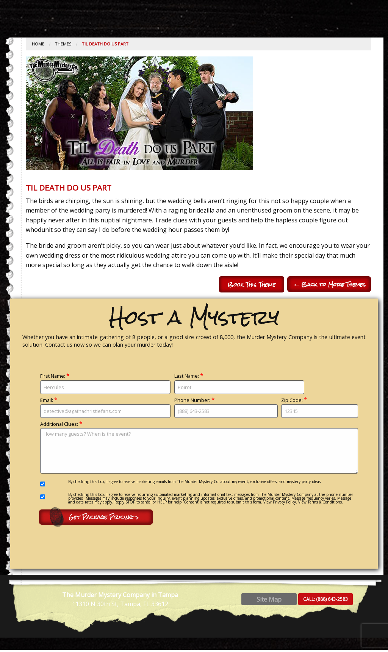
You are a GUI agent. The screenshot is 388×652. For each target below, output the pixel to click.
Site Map (269, 601)
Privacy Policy (284, 502)
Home (38, 44)
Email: (105, 407)
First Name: (105, 383)
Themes (63, 44)
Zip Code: (319, 407)
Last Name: (239, 383)
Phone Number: (226, 407)
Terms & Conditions (325, 502)
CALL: (325, 601)
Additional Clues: (199, 447)
